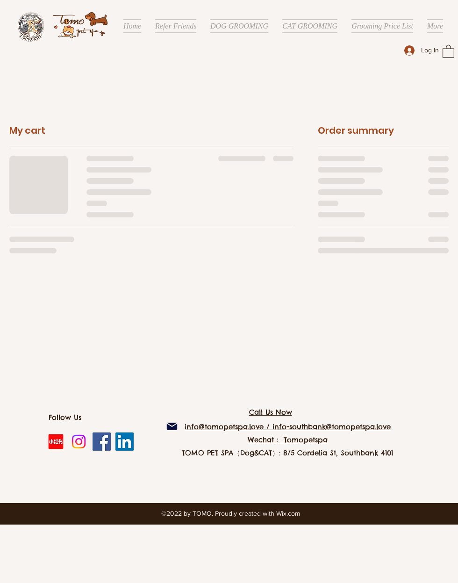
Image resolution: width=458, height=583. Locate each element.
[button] (448, 51)
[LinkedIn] (124, 441)
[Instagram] (79, 441)
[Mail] (172, 426)
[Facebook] (102, 441)
